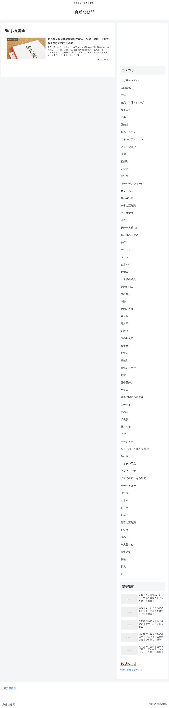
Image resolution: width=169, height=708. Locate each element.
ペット (124, 257)
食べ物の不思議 (129, 235)
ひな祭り (126, 294)
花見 (123, 566)
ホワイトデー (128, 250)
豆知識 (124, 124)
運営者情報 (9, 688)
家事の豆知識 (128, 205)
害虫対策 (126, 552)
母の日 (124, 537)
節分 (123, 574)
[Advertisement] (142, 43)
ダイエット (127, 109)
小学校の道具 (128, 279)
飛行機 (124, 493)
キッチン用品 (128, 463)
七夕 (123, 434)
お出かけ (126, 264)
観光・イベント (129, 132)
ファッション (128, 146)
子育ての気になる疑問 (133, 478)
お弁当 (124, 507)
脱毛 (123, 559)
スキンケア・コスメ (132, 139)
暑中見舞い (127, 382)
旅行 (123, 242)
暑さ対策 (126, 426)
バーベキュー (128, 485)
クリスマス (127, 213)
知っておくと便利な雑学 (135, 448)
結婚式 (124, 272)
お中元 (124, 353)
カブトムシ (127, 190)
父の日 (124, 412)
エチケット (127, 404)
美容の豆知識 (128, 522)
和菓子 (124, 515)
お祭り (124, 529)
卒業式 (124, 389)
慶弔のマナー (128, 367)
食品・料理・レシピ (132, 102)
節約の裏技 (127, 308)
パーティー (127, 441)
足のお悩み (127, 286)
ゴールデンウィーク (132, 183)
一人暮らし (127, 544)
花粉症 (124, 331)
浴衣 (123, 220)
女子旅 (124, 345)
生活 (123, 95)
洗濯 (123, 154)
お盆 (123, 375)
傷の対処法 (127, 338)
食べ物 (124, 456)
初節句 (124, 161)
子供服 (124, 419)
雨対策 (124, 323)
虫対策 (124, 176)
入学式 (124, 500)
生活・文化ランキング (131, 669)
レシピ (124, 168)
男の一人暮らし (129, 227)
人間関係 (126, 87)
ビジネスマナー (129, 470)
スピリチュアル (129, 80)
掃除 (123, 301)
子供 (123, 117)
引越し (124, 360)
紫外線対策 (127, 198)
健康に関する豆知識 (132, 397)
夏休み (124, 316)
